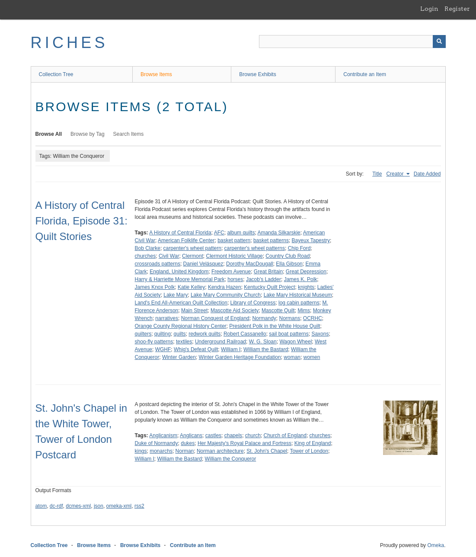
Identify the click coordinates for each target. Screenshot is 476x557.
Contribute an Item (364, 74)
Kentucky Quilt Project (269, 287)
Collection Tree (56, 74)
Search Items (128, 134)
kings (141, 451)
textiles (184, 342)
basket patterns (271, 240)
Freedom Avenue (231, 272)
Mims (303, 310)
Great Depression (306, 272)
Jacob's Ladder (263, 279)
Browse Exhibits (257, 74)
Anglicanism (163, 435)
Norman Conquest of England (215, 318)
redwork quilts (204, 334)
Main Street (194, 310)
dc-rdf (56, 506)
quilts (180, 334)
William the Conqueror (230, 459)
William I (230, 349)
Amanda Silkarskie (278, 233)
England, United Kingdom (179, 272)
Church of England (285, 435)
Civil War (169, 256)
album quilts (241, 233)
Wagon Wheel (295, 342)
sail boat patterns (288, 334)
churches (145, 256)
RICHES (69, 42)
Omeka (435, 545)
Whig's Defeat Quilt (196, 349)
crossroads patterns (157, 264)
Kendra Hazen (224, 287)
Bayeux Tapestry (311, 240)
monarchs (161, 451)
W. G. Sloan (263, 342)
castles (213, 435)
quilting (162, 334)
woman (292, 357)
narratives (166, 318)
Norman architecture (220, 451)
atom (41, 506)
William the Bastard (265, 349)
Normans (289, 318)
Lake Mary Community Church (226, 295)
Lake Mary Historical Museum (298, 295)
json (98, 506)
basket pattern (233, 240)
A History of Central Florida (180, 233)
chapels (233, 435)
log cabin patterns (298, 303)
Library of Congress (253, 303)
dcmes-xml (78, 506)
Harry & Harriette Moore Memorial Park (180, 279)
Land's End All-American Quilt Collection (181, 303)
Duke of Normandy (156, 443)
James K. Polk (300, 279)
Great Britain (268, 272)
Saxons (320, 334)
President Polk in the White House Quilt (274, 326)
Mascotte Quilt (278, 310)
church (253, 435)
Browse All (48, 134)
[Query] (352, 41)
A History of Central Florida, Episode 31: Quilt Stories (81, 220)
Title (377, 174)
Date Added (427, 174)
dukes (188, 443)
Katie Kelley (191, 287)
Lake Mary (175, 295)
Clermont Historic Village (234, 256)
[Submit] (439, 41)
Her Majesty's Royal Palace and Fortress (244, 443)
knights (306, 287)
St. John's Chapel (266, 451)
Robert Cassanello (245, 334)
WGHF (163, 349)
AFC (219, 233)
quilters (143, 334)
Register (457, 8)
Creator (395, 174)
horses (235, 279)
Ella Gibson (289, 264)
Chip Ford (299, 248)
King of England (312, 443)
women (311, 357)
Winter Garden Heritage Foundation (240, 357)
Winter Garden (179, 357)
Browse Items (156, 74)
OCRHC (312, 318)
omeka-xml (119, 506)
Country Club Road (287, 256)
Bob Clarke (147, 248)
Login (429, 8)
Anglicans (191, 435)
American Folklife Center (186, 240)
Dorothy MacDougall (249, 264)
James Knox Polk (155, 287)
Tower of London (309, 451)
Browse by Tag (87, 134)
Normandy (264, 318)
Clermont (192, 256)
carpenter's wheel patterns (254, 248)
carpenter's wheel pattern (192, 248)
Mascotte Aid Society (235, 310)
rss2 (139, 506)
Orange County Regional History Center (181, 326)
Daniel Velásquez (203, 264)
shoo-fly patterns (154, 342)
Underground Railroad (220, 342)
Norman (185, 451)
